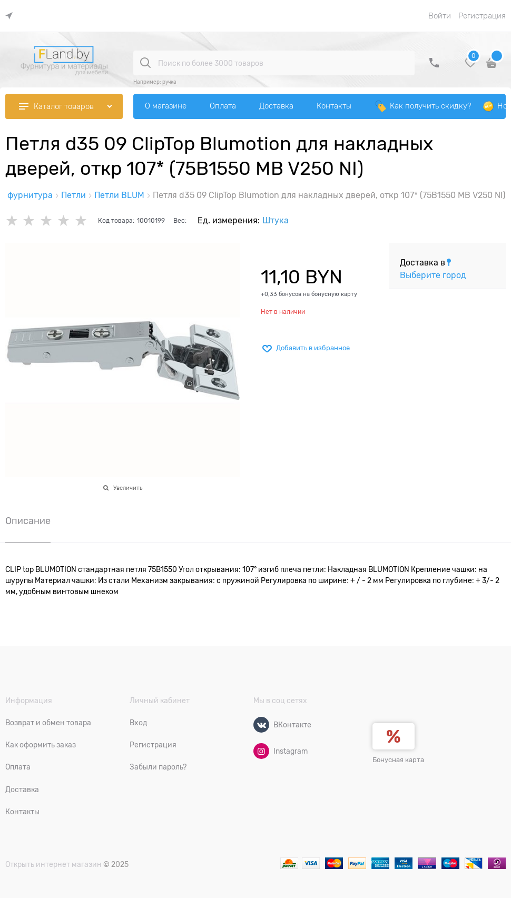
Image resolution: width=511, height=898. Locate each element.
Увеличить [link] (127, 488)
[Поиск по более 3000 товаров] (145, 62)
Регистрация (482, 16)
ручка (169, 82)
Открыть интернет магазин (53, 864)
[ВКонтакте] (261, 725)
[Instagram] (261, 751)
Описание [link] (28, 521)
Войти (439, 16)
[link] (11, 16)
